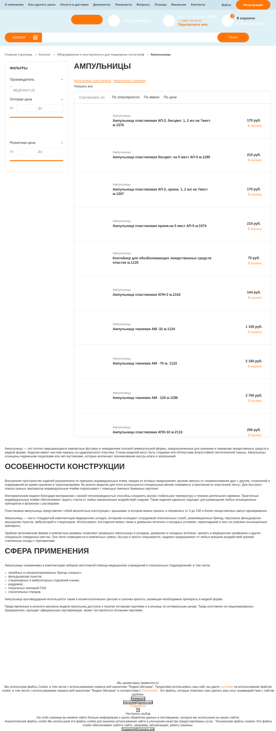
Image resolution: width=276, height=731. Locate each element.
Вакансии (178, 4)
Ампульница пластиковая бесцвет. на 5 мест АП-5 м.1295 (161, 157)
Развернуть (138, 698)
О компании (14, 4)
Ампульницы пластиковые (92, 80)
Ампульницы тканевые (129, 80)
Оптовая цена (21, 99)
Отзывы (161, 4)
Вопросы (143, 4)
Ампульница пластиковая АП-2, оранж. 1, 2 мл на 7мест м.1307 (160, 191)
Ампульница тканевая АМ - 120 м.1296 (145, 398)
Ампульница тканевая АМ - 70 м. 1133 (145, 363)
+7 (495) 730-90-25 (189, 20)
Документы (102, 4)
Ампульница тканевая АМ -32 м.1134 (144, 329)
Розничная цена (22, 143)
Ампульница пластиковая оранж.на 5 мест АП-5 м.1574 (160, 226)
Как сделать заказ (41, 4)
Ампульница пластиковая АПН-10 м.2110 (147, 432)
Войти (226, 5)
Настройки (130, 702)
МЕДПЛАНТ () (24, 90)
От (12, 108)
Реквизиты (123, 4)
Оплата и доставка (74, 4)
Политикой (149, 690)
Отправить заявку (86, 19)
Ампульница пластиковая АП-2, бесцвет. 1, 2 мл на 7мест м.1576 (161, 123)
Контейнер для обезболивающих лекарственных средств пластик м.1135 (162, 260)
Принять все (145, 702)
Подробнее (138, 706)
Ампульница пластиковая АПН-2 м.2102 (147, 295)
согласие (226, 686)
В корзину (255, 125)
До (40, 108)
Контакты (198, 4)
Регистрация (253, 5)
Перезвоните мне (193, 25)
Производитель (22, 79)
